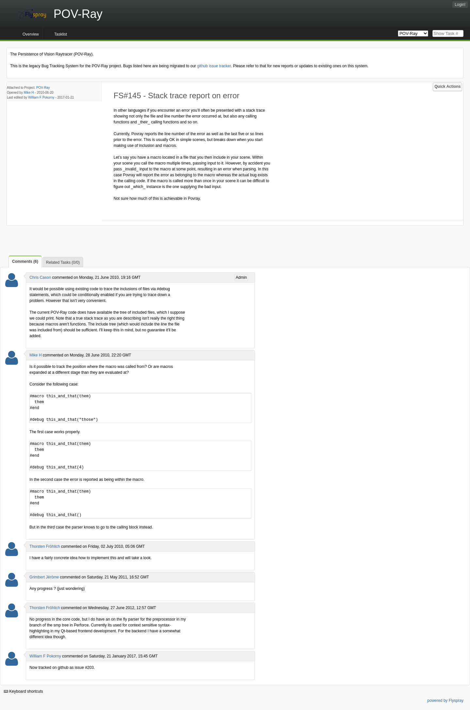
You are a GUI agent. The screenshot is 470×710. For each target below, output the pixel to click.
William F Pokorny (41, 97)
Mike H (29, 92)
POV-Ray (43, 87)
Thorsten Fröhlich (44, 546)
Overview (31, 34)
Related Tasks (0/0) (63, 262)
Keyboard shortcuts (23, 691)
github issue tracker (214, 66)
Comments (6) (25, 261)
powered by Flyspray (445, 700)
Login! (460, 4)
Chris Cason (40, 277)
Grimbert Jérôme (44, 577)
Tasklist (60, 34)
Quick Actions (447, 86)
